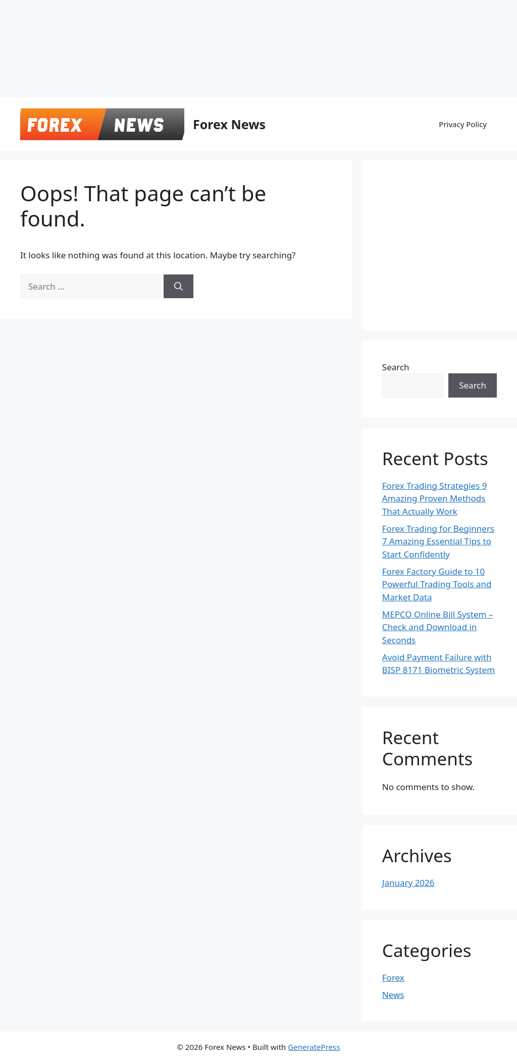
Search (395, 367)
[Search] (178, 286)
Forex (393, 977)
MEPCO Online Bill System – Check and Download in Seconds (437, 627)
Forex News (229, 124)
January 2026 (408, 882)
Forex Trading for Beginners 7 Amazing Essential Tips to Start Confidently (438, 541)
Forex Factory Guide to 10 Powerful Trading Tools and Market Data (437, 584)
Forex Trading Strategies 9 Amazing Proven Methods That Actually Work (434, 498)
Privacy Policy (463, 124)
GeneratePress (314, 1047)
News (393, 994)
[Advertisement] (245, 22)
